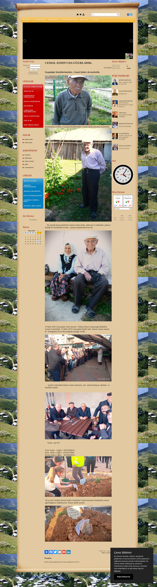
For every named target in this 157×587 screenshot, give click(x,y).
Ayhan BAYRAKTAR (125, 101)
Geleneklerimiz (29, 167)
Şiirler (26, 164)
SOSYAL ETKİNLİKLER (32, 101)
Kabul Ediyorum (123, 577)
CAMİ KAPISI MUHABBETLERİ (30, 111)
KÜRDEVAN (123, 94)
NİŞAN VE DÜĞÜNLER (31, 116)
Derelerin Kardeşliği (125, 126)
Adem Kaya (122, 113)
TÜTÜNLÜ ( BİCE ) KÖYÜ (32, 206)
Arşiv (108, 551)
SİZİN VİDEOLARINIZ (31, 125)
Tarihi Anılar (28, 142)
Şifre (28, 67)
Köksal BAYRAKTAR (126, 123)
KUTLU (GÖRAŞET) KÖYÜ (33, 195)
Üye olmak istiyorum (33, 73)
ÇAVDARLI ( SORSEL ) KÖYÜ (31, 200)
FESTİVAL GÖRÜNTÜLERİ (33, 87)
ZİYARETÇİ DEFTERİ (69, 20)
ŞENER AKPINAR (125, 80)
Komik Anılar (29, 139)
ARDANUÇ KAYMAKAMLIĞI (30, 186)
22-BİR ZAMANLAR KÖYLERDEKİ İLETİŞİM (125, 137)
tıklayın (77, 562)
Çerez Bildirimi (122, 552)
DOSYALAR (84, 20)
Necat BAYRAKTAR (125, 91)
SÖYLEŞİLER (28, 106)
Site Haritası (33, 220)
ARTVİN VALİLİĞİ (30, 181)
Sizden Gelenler (29, 161)
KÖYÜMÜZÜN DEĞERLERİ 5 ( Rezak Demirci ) (126, 104)
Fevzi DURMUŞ (124, 133)
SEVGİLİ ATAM (124, 148)
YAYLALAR (28, 120)
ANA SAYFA (26, 20)
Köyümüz (27, 155)
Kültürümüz (28, 158)
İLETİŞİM (94, 20)
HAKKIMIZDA (53, 20)
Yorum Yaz (102, 551)
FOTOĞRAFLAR (39, 20)
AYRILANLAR (28, 91)
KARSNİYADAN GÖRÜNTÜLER (29, 96)
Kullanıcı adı (26, 65)
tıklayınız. (117, 571)
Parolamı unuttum (33, 72)
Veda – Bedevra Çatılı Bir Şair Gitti (125, 83)
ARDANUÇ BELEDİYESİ (32, 191)
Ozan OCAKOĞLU (125, 146)
